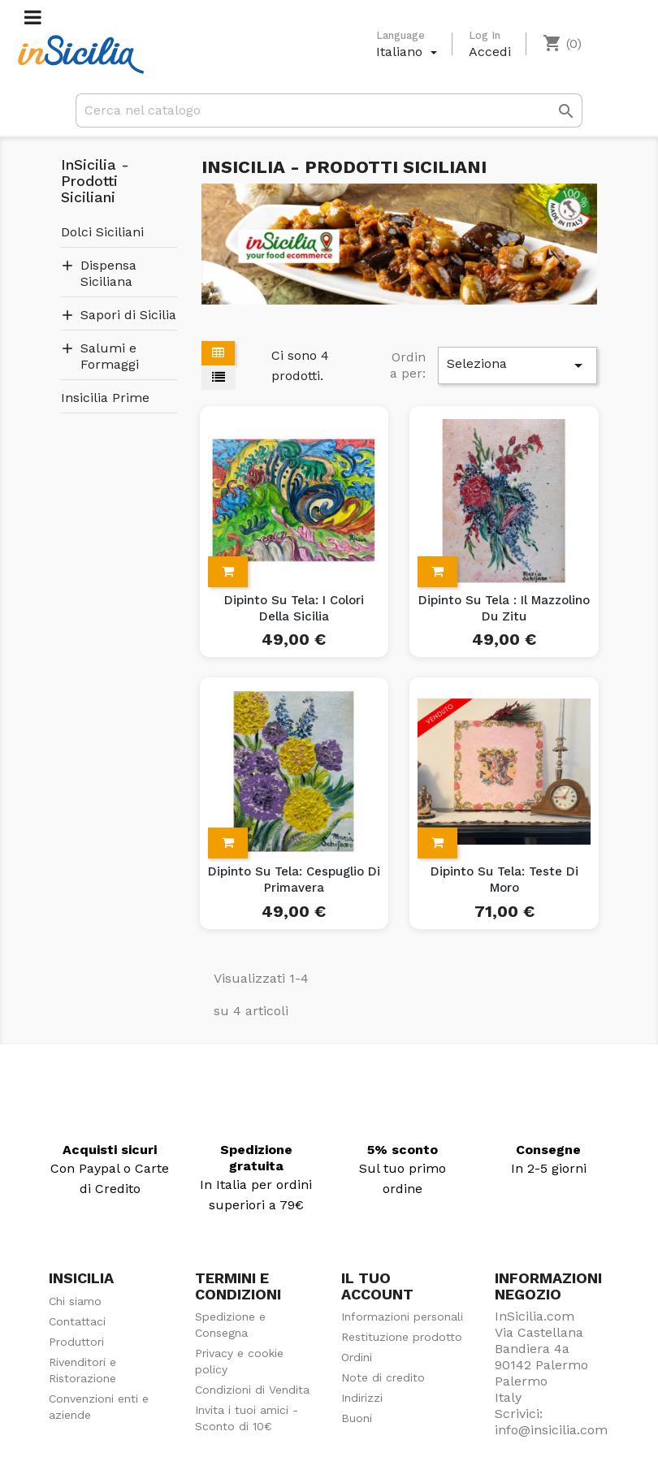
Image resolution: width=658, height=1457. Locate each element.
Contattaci (77, 1321)
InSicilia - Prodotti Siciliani (95, 181)
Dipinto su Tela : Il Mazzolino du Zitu (504, 608)
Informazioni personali (402, 1316)
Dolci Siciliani (102, 232)
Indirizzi (362, 1397)
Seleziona (517, 365)
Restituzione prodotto (401, 1336)
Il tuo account (377, 1286)
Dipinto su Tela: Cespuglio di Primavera (294, 879)
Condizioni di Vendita (252, 1389)
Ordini (356, 1357)
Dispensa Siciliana (108, 273)
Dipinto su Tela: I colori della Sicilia (294, 608)
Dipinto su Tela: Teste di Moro (504, 879)
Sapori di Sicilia (128, 314)
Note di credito (383, 1377)
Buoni (356, 1418)
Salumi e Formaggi (109, 356)
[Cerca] (329, 110)
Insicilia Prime (105, 397)
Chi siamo (75, 1301)
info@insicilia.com (551, 1430)
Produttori (76, 1341)
